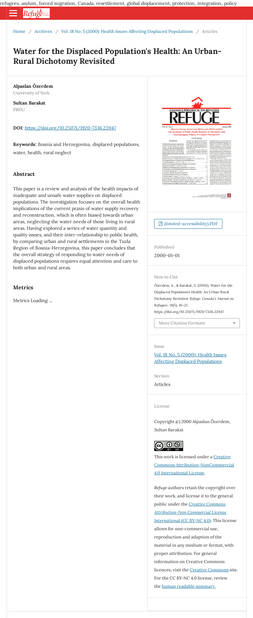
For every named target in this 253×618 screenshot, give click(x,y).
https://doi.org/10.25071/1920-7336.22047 (70, 128)
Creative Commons (209, 570)
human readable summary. (189, 586)
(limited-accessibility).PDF (190, 223)
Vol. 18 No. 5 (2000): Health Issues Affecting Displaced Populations (127, 31)
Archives (43, 31)
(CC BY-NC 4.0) (190, 512)
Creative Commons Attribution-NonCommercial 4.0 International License (194, 465)
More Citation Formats (182, 323)
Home (19, 31)
